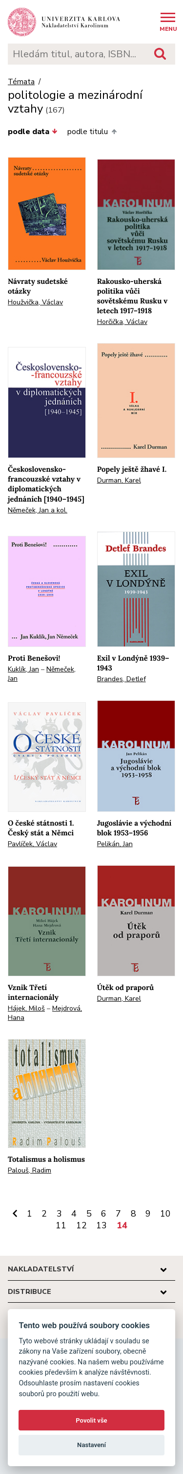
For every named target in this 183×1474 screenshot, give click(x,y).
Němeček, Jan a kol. (37, 510)
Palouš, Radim (29, 1170)
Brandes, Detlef (121, 679)
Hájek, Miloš (26, 1008)
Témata (21, 82)
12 (81, 1225)
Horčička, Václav (122, 321)
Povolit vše (91, 1420)
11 (61, 1225)
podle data (33, 131)
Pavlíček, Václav (32, 844)
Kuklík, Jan (23, 669)
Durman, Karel (119, 480)
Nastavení (91, 1445)
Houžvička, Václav (35, 302)
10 (165, 1214)
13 (101, 1225)
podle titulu (91, 131)
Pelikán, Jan (115, 844)
